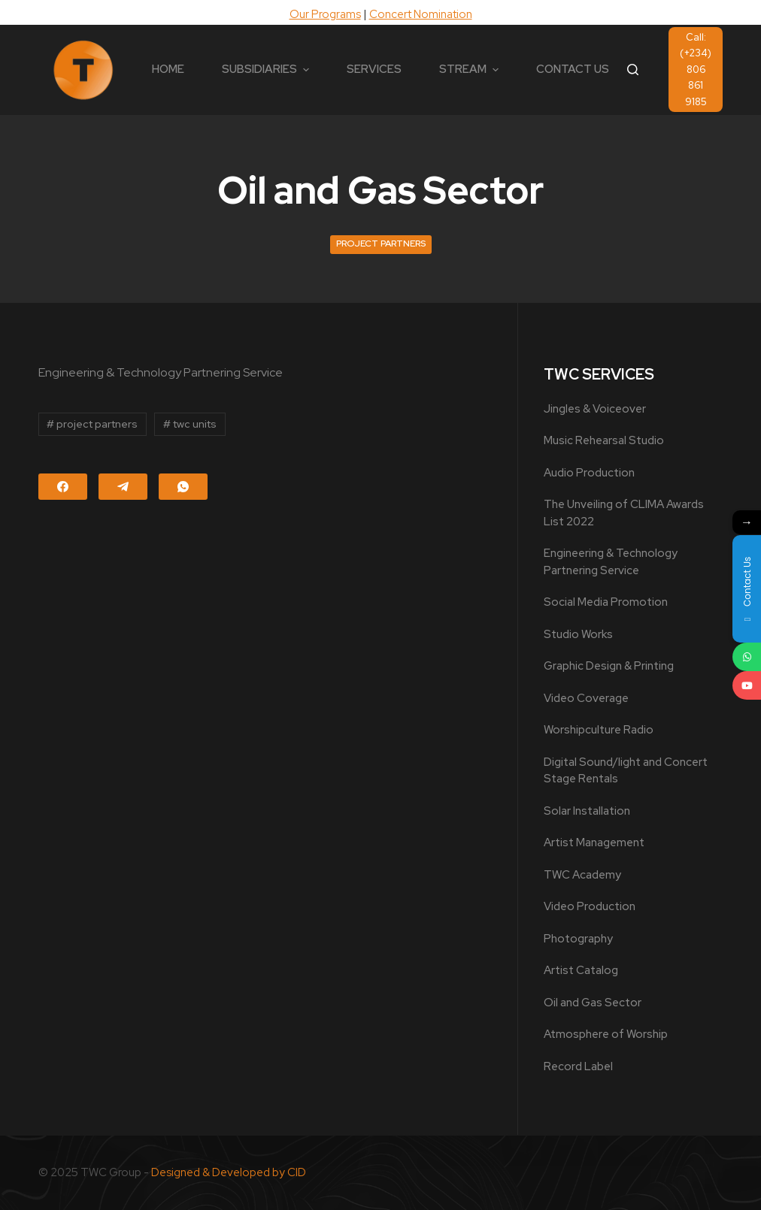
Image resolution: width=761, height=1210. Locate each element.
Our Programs (325, 14)
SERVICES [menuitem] (374, 69)
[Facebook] (62, 486)
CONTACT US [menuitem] (572, 69)
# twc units (190, 424)
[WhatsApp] (183, 486)
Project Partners (381, 243)
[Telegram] (123, 486)
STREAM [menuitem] (470, 69)
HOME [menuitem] (168, 69)
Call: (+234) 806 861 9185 (695, 69)
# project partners (92, 424)
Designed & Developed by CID (228, 1172)
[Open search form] (632, 69)
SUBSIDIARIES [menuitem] (267, 69)
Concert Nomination (420, 14)
